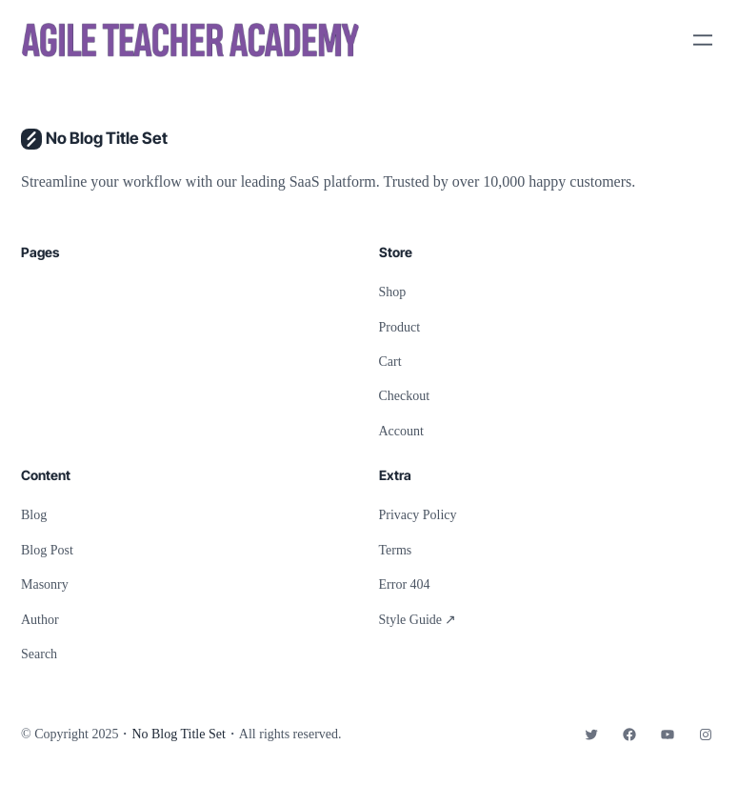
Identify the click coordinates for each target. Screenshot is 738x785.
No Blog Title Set (107, 138)
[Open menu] (702, 40)
